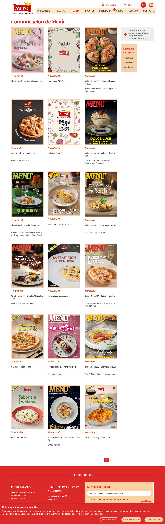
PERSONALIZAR (109, 519)
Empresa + (134, 10)
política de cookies (93, 514)
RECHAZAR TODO (131, 519)
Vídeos (118, 10)
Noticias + (104, 10)
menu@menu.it (133, 35)
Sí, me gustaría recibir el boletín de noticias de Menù (109, 499)
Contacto (148, 10)
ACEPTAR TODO (153, 519)
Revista (75, 10)
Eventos (89, 10)
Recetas (60, 10)
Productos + (44, 10)
